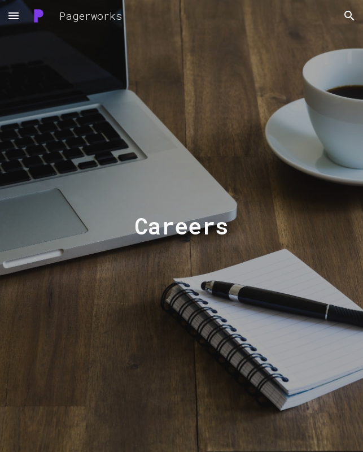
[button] (13, 15)
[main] (181, 226)
